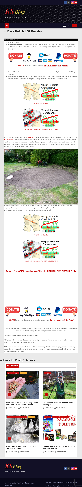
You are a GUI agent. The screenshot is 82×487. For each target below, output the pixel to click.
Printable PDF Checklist (41, 103)
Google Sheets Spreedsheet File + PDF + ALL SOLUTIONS (41, 129)
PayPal (65, 66)
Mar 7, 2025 (49, 406)
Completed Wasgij (71, 478)
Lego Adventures (58, 478)
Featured (47, 415)
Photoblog (48, 482)
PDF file (30, 137)
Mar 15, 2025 (13, 406)
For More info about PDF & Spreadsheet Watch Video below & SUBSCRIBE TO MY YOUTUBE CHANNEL (41, 271)
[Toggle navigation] (64, 25)
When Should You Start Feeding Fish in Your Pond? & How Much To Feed (22, 402)
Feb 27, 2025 (13, 448)
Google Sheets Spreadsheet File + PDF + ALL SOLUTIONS (41, 261)
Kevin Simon (23, 406)
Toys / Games (64, 415)
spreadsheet (8, 140)
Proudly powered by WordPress (14, 479)
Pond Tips (23, 373)
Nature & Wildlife (13, 373)
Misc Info (47, 373)
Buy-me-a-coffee (50, 66)
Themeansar (8, 481)
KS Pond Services (71, 482)
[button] (69, 25)
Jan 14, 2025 (49, 448)
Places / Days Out (58, 482)
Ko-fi (59, 66)
